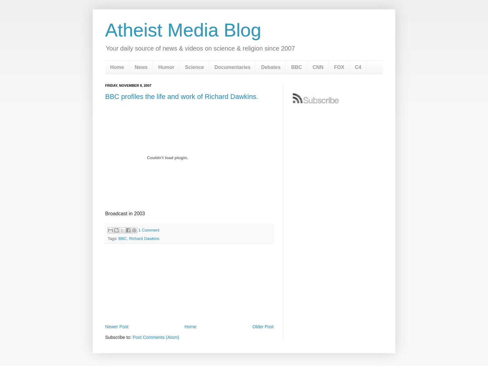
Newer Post (116, 326)
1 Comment (149, 230)
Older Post (263, 326)
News (141, 67)
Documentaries (232, 67)
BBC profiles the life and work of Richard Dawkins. (181, 96)
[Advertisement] (189, 305)
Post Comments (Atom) (156, 337)
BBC (296, 67)
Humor (166, 67)
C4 (358, 67)
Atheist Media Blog (183, 30)
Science (194, 67)
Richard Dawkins (144, 238)
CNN (318, 67)
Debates (271, 67)
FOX (339, 67)
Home (117, 67)
